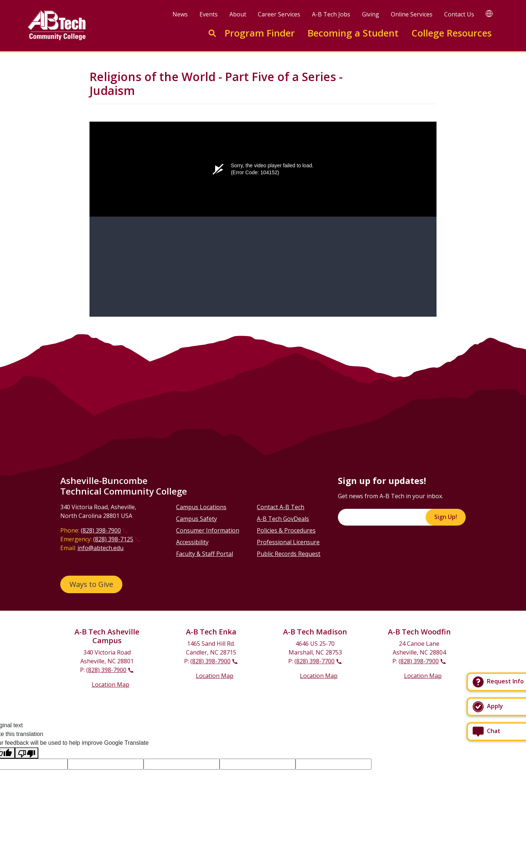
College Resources (451, 33)
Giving (370, 14)
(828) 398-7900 (101, 530)
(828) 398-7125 (113, 539)
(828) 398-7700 (314, 661)
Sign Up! (445, 517)
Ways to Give (91, 584)
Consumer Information (207, 530)
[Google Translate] (489, 13)
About (237, 14)
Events (208, 14)
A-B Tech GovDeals (283, 519)
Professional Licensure (288, 542)
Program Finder (260, 33)
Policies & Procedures (286, 530)
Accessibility (192, 542)
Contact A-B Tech (280, 507)
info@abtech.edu (100, 548)
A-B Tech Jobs (331, 14)
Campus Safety (196, 519)
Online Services (411, 14)
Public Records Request (288, 554)
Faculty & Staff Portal (204, 554)
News (180, 14)
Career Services (279, 14)
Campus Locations (201, 507)
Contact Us (459, 14)
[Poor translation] (26, 753)
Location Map (110, 684)
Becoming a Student (353, 33)
